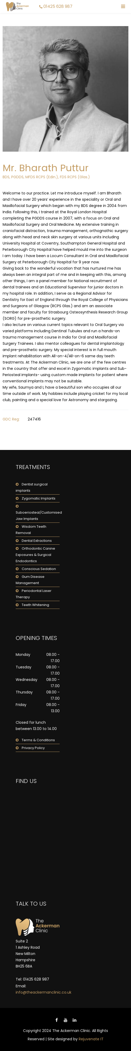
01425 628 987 (57, 6)
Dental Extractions (37, 540)
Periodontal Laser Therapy (34, 593)
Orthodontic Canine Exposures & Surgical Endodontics (35, 554)
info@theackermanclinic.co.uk (43, 992)
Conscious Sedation (39, 568)
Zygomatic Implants (38, 498)
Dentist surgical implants (32, 487)
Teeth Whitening (35, 604)
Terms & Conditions (38, 740)
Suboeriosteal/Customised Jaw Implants (38, 515)
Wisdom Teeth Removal (31, 529)
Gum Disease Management (30, 579)
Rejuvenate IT (91, 1039)
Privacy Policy (33, 747)
